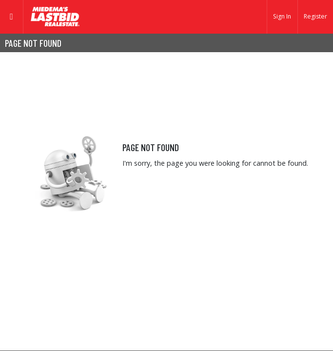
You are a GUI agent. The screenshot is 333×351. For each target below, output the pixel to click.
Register (315, 16)
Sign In (282, 16)
